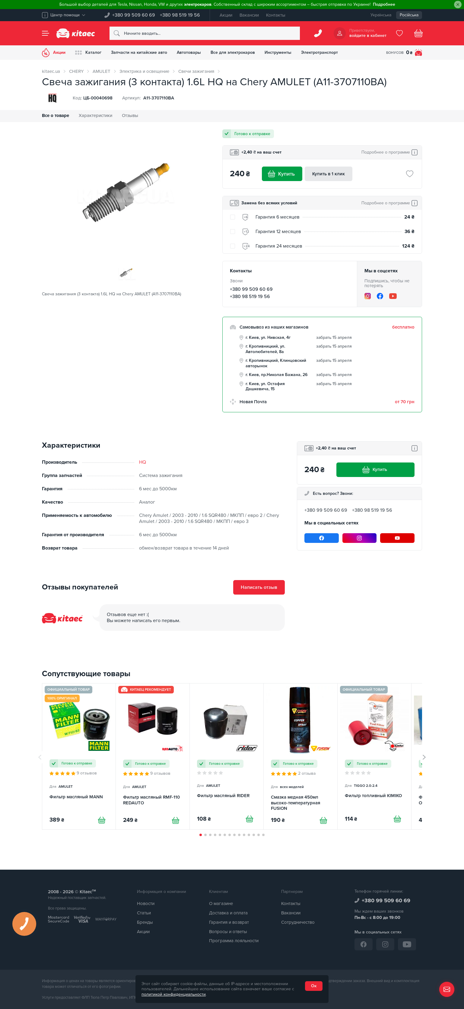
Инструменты (278, 52)
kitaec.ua (51, 71)
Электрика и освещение (144, 71)
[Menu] (46, 33)
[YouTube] (393, 296)
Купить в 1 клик (328, 174)
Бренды (145, 922)
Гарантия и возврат (229, 922)
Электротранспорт (319, 52)
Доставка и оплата (228, 913)
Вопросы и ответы (228, 931)
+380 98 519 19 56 (180, 15)
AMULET (101, 71)
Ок (313, 985)
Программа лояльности (234, 940)
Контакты (275, 15)
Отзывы (130, 115)
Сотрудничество (298, 922)
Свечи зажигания (196, 71)
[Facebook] (380, 296)
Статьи (144, 913)
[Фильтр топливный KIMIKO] (374, 756)
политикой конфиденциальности (173, 994)
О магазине (221, 903)
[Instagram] (367, 296)
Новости (145, 903)
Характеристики (95, 115)
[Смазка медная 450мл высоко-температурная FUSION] (300, 756)
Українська (380, 15)
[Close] (458, 4)
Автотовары (189, 52)
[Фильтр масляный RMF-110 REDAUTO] (152, 756)
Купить (282, 173)
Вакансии (249, 15)
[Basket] (418, 33)
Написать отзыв (259, 587)
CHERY (76, 71)
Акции (226, 15)
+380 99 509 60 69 (133, 15)
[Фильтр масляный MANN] (79, 756)
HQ (142, 462)
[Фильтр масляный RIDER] (226, 756)
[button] (200, 835)
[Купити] (101, 820)
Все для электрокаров (233, 52)
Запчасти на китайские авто (139, 52)
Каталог (88, 52)
